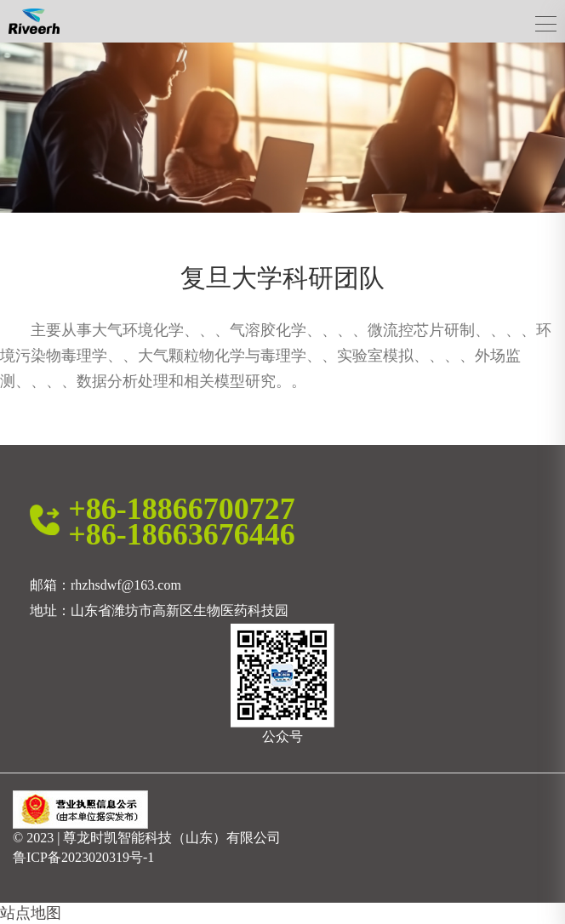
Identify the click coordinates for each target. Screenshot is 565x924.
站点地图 (30, 912)
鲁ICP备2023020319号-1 (83, 857)
